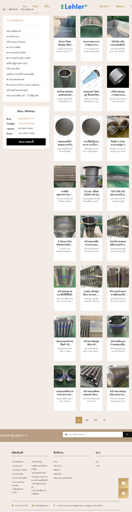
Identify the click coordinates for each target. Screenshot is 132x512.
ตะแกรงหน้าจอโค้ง (16, 52)
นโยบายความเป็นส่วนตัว (63, 478)
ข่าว (97, 462)
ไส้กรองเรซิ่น (13, 68)
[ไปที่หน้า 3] (95, 420)
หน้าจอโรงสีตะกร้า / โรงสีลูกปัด (22, 95)
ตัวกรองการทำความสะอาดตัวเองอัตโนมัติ (26, 85)
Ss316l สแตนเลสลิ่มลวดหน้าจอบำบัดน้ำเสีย (118, 244)
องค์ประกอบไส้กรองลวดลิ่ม (20, 74)
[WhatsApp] (123, 493)
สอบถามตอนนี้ (26, 142)
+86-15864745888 (26, 123)
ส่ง (127, 435)
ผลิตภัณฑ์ (57, 474)
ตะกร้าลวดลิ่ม (13, 47)
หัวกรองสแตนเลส (15, 79)
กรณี (97, 466)
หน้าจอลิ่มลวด (13, 31)
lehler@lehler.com (26, 118)
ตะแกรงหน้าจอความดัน (18, 58)
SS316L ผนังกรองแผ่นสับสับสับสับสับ (118, 44)
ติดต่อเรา (57, 470)
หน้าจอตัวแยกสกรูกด (17, 90)
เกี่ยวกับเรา (58, 466)
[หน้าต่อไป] (104, 420)
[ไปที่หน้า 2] (87, 420)
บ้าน (55, 462)
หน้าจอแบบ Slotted (15, 42)
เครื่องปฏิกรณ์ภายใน (17, 63)
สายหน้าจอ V (13, 36)
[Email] (123, 483)
